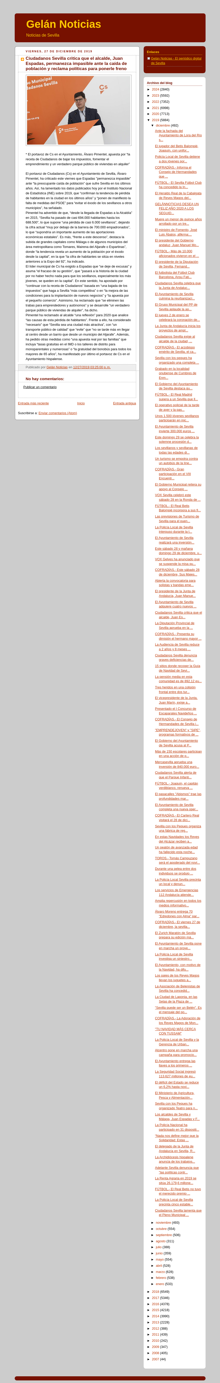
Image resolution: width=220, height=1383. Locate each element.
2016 (156, 1304)
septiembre (164, 1235)
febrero (161, 1278)
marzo (161, 1272)
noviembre (164, 1222)
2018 (156, 1292)
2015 (156, 1310)
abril (159, 1266)
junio (160, 1253)
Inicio (81, 403)
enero (160, 1284)
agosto (161, 1241)
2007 (156, 1359)
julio (159, 1247)
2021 (156, 108)
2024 (156, 89)
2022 (156, 102)
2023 (156, 95)
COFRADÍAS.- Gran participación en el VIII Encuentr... (173, 474)
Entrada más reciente (33, 403)
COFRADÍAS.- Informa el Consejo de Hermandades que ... (176, 172)
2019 (156, 120)
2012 (156, 1328)
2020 (156, 114)
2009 (156, 1347)
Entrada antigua (124, 403)
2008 (156, 1353)
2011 (156, 1334)
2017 (156, 1298)
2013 (156, 1322)
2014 (156, 1316)
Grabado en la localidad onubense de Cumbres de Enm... (175, 373)
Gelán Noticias (63, 24)
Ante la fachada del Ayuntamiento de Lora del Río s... (178, 135)
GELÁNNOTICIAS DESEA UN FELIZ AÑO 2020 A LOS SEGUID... (177, 208)
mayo (160, 1259)
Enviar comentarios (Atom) (57, 413)
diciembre (163, 125)
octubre (162, 1229)
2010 (156, 1341)
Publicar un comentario (40, 387)
